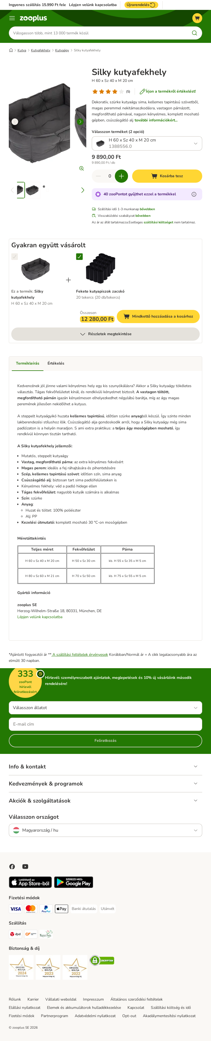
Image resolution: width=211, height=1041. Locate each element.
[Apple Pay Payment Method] (61, 909)
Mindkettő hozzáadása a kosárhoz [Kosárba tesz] (161, 317)
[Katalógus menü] (12, 18)
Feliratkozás (105, 740)
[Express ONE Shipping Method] (30, 935)
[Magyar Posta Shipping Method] (46, 935)
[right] (80, 121)
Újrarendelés (141, 5)
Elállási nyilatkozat (24, 1007)
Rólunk (15, 999)
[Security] (21, 968)
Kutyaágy (62, 50)
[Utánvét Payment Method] (107, 909)
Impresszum (93, 999)
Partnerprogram (54, 1015)
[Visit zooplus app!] (30, 886)
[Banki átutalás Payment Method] (84, 909)
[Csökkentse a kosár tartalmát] (98, 176)
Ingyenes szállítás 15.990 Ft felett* (40, 4)
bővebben (147, 209)
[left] (15, 121)
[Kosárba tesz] (167, 176)
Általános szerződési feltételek (136, 999)
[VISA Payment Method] (15, 909)
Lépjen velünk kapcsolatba (93, 4)
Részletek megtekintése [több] (105, 334)
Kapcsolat (135, 1007)
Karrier (33, 999)
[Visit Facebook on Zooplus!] (12, 866)
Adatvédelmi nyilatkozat (95, 1015)
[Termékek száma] (110, 176)
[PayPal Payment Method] (46, 909)
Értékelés (56, 363)
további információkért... (156, 120)
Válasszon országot (34, 817)
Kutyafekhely (40, 50)
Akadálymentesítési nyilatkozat (169, 1015)
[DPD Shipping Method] (15, 935)
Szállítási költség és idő (171, 1007)
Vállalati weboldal (60, 999)
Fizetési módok (21, 1015)
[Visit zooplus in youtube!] (25, 866)
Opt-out (129, 1015)
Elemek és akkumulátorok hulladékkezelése (84, 1007)
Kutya (22, 50)
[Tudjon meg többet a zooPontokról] (194, 194)
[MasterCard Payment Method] (30, 909)
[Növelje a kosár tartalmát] (121, 176)
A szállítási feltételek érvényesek (79, 654)
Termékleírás (27, 363)
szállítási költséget (158, 222)
